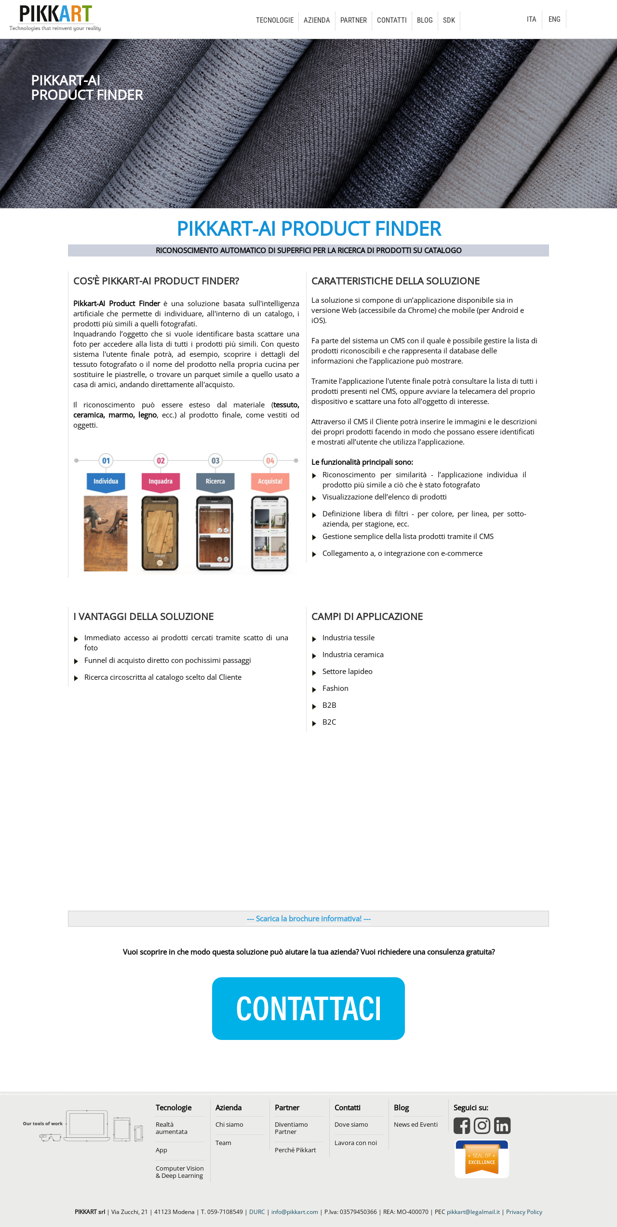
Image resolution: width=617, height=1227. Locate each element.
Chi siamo (229, 1124)
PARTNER (353, 20)
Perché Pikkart (295, 1150)
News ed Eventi (416, 1124)
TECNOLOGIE (275, 20)
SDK (449, 20)
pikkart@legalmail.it (473, 1211)
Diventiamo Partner (291, 1128)
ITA (532, 19)
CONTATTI (392, 20)
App (161, 1150)
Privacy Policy (524, 1211)
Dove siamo (351, 1124)
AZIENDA (317, 20)
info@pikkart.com (294, 1211)
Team (223, 1142)
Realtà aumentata (172, 1128)
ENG (555, 19)
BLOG (425, 20)
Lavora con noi (356, 1142)
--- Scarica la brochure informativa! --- (309, 919)
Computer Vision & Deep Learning (180, 1172)
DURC (257, 1211)
